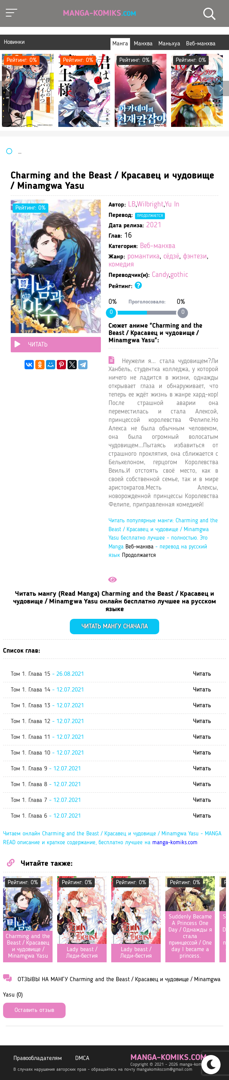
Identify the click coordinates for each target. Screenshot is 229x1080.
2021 (153, 225)
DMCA (82, 1058)
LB (131, 204)
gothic (179, 275)
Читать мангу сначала (114, 626)
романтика (143, 256)
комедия (121, 264)
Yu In (172, 204)
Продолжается (150, 216)
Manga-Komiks (99, 13)
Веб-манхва (157, 246)
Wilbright (150, 204)
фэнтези (195, 256)
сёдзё (171, 256)
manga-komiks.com (175, 843)
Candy (160, 275)
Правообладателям (37, 1058)
